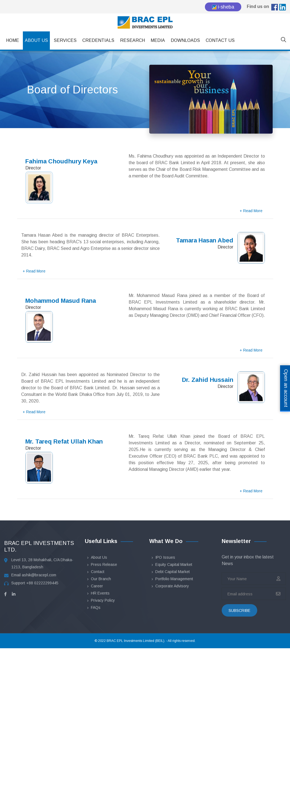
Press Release (104, 564)
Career (97, 586)
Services (65, 40)
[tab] (145, 181)
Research (132, 40)
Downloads (185, 40)
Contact (97, 571)
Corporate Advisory (172, 586)
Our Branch (101, 579)
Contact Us (220, 40)
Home (12, 40)
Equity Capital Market (173, 564)
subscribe (239, 610)
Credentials (98, 40)
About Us (36, 40)
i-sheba (223, 7)
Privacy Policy (103, 600)
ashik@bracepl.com (39, 575)
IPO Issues (165, 557)
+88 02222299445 (42, 583)
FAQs (96, 607)
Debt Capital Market (172, 571)
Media (158, 40)
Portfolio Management (174, 579)
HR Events (100, 593)
